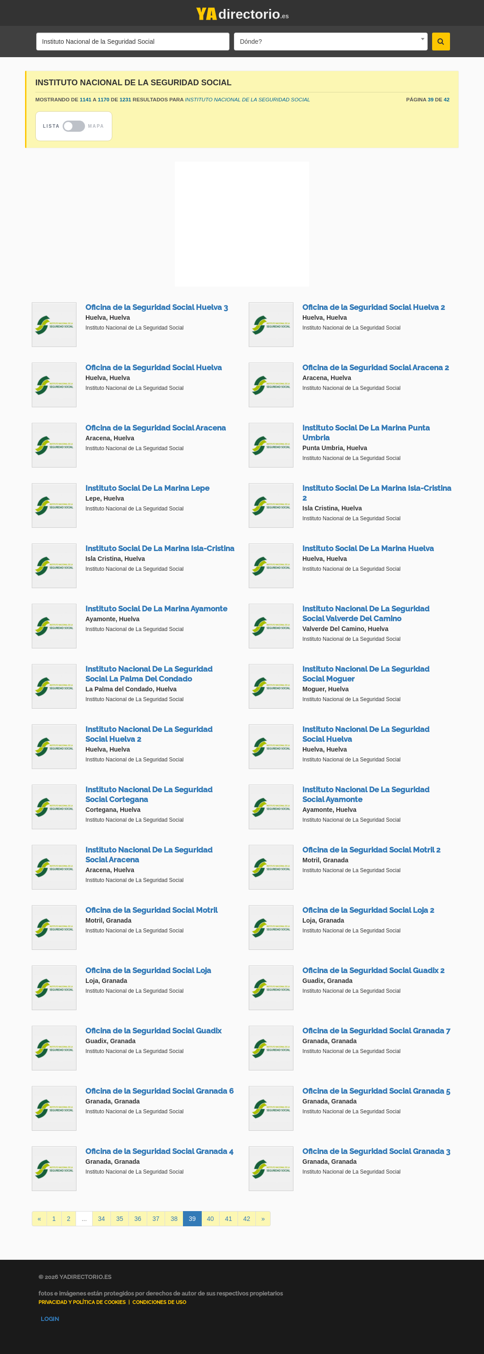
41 (228, 1218)
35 (119, 1218)
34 (101, 1218)
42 (246, 1218)
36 (137, 1218)
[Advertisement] (242, 224)
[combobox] (330, 41)
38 (174, 1218)
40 (210, 1218)
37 (156, 1218)
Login (50, 1319)
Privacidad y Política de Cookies (82, 1302)
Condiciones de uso (159, 1302)
